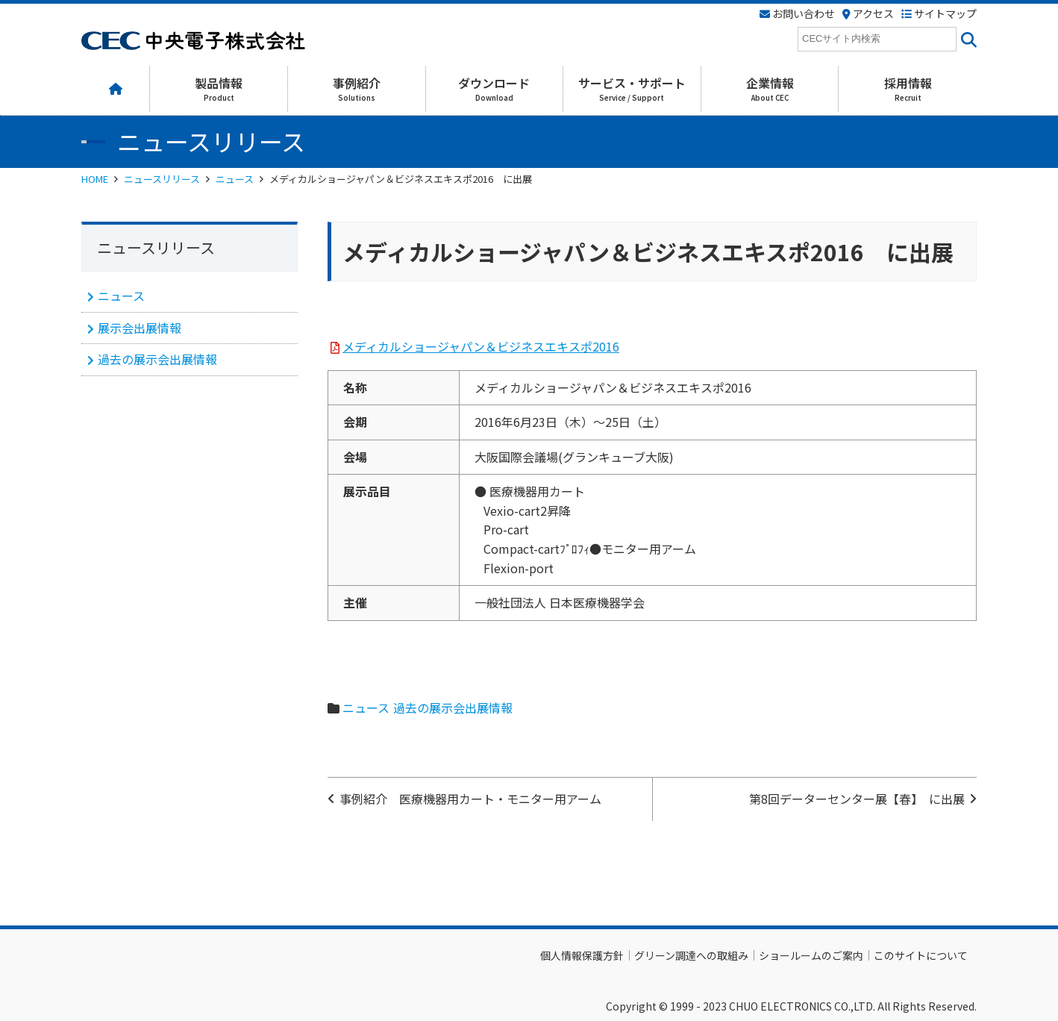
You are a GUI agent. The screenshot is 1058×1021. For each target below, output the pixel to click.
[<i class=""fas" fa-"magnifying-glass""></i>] (967, 39)
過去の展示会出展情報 (453, 707)
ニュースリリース (162, 179)
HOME (94, 179)
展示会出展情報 (139, 328)
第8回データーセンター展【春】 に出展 (857, 799)
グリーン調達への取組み (691, 955)
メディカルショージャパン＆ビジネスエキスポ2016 (480, 346)
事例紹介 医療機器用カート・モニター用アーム (470, 799)
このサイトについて (921, 955)
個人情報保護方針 (582, 955)
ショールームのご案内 (811, 955)
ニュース (235, 179)
